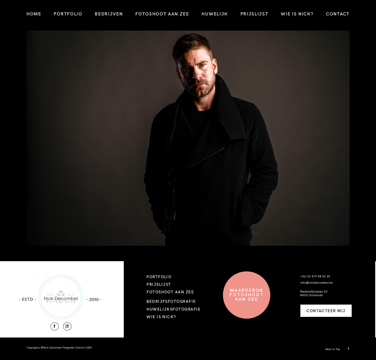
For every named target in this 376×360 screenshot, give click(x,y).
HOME (33, 13)
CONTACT (338, 13)
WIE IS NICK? (297, 13)
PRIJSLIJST (254, 13)
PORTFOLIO (68, 13)
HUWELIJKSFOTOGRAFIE (174, 309)
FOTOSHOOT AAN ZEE (162, 13)
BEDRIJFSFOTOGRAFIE (171, 301)
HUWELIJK (214, 13)
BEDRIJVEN (109, 13)
